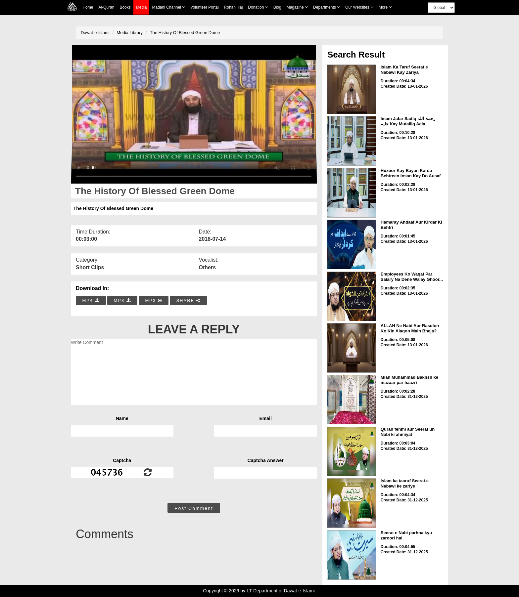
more (385, 7)
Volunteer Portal (204, 7)
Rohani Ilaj (233, 7)
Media (141, 7)
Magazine (297, 7)
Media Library (130, 32)
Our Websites (359, 7)
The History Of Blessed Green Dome (185, 32)
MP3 (122, 300)
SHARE (188, 300)
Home (87, 7)
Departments (326, 7)
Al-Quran (106, 7)
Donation (258, 7)
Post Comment (193, 508)
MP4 (91, 300)
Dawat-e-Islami (95, 32)
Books (124, 7)
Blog (277, 7)
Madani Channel (168, 7)
